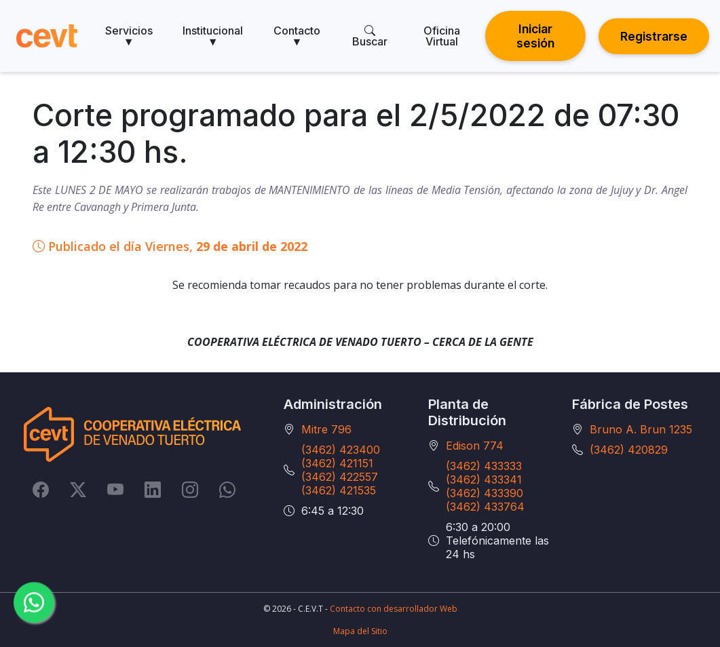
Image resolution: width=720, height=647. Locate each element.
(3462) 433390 (484, 493)
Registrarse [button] (653, 36)
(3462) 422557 (339, 477)
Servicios (129, 36)
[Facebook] (41, 490)
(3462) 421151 (337, 463)
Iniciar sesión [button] (535, 36)
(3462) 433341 (484, 479)
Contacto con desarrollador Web (393, 608)
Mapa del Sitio (360, 631)
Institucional (213, 36)
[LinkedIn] (153, 490)
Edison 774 (475, 445)
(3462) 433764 (485, 506)
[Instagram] (190, 490)
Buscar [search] (369, 36)
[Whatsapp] (227, 490)
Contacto (296, 36)
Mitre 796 (326, 429)
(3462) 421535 (338, 490)
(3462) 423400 (340, 449)
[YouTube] (115, 490)
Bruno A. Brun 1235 (641, 429)
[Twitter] (78, 490)
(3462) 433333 (484, 466)
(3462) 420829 (629, 449)
